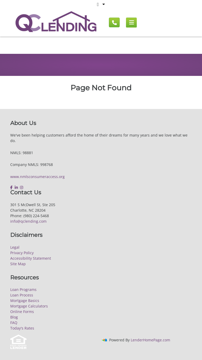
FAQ (13, 322)
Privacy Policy (22, 252)
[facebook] (12, 187)
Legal (14, 247)
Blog (14, 317)
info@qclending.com (28, 221)
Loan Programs (23, 289)
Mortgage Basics (24, 300)
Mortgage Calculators (29, 306)
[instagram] (21, 187)
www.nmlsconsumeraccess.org (37, 176)
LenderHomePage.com (150, 339)
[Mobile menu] (131, 23)
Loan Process (21, 295)
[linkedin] (16, 187)
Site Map (18, 263)
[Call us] (114, 22)
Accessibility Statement (30, 258)
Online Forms (22, 311)
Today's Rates (22, 328)
